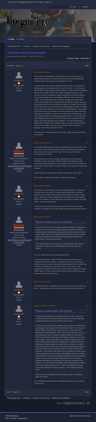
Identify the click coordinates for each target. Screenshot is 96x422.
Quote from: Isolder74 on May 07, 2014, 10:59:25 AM (55, 311)
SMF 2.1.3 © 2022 (10, 418)
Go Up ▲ (88, 416)
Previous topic (73, 58)
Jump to (59, 403)
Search (20, 39)
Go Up (8, 392)
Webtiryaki (15, 416)
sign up (48, 2)
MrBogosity (18, 151)
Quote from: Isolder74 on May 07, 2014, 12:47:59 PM (55, 222)
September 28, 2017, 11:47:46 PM (44, 306)
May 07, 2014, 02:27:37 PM (42, 281)
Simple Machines (22, 418)
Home (10, 39)
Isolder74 (18, 80)
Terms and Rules (79, 416)
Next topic (85, 58)
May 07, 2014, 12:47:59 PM (42, 186)
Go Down (10, 65)
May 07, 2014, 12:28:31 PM (42, 143)
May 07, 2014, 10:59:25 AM (42, 72)
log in (42, 2)
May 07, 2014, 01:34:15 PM (42, 217)
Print (87, 65)
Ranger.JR (19, 314)
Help (71, 416)
